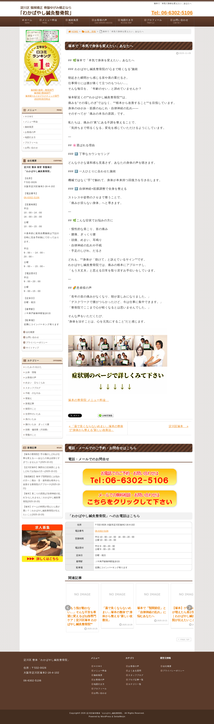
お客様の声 (104, 21)
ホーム (29, 21)
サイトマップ (32, 347)
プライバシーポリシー (37, 342)
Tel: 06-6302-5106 (172, 12)
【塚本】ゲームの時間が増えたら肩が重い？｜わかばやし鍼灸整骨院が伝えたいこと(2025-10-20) (41, 510)
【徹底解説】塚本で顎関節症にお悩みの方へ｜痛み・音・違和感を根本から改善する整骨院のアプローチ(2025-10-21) (41, 482)
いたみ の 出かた (33, 367)
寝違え (28, 398)
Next (189, 608)
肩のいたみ (30, 419)
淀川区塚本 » (178, 426)
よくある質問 (133, 671)
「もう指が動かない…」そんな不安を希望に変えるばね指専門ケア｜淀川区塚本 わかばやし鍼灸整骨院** (82, 616)
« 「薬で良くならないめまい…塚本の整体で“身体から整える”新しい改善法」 (96, 428)
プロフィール (156, 21)
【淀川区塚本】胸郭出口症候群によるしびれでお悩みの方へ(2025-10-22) (41, 469)
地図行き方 (130, 21)
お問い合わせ (182, 21)
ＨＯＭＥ (29, 116)
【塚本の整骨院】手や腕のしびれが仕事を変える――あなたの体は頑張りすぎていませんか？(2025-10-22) (41, 458)
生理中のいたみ (32, 414)
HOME (73, 31)
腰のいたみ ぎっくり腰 (37, 424)
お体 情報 (89, 31)
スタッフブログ (32, 388)
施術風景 (77, 21)
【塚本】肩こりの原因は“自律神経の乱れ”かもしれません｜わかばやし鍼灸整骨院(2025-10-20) (41, 497)
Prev (68, 608)
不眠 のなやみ (32, 393)
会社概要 (30, 332)
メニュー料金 (51, 21)
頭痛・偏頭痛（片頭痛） (37, 429)
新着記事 (29, 403)
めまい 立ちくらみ (35, 382)
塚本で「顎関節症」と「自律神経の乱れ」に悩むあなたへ (151, 612)
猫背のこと (30, 408)
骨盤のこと (30, 435)
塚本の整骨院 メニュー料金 (88, 400)
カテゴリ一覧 (133, 684)
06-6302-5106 (102, 531)
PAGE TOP (183, 639)
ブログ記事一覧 (134, 680)
